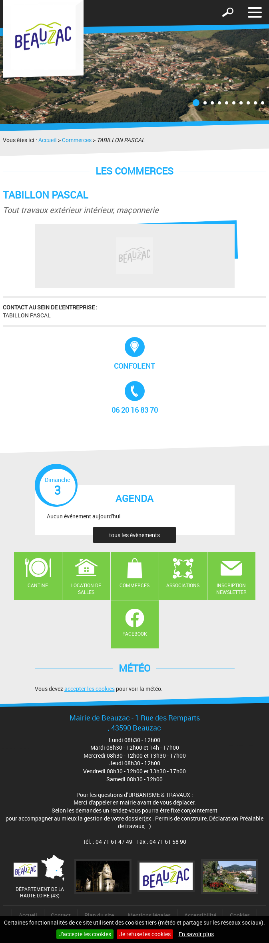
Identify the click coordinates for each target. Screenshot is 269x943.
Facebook (134, 633)
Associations (182, 585)
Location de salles (86, 588)
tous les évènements (134, 535)
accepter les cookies (89, 688)
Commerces (77, 140)
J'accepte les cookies (85, 934)
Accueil (47, 140)
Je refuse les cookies (145, 934)
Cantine (38, 585)
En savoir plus (196, 934)
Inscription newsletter (231, 588)
